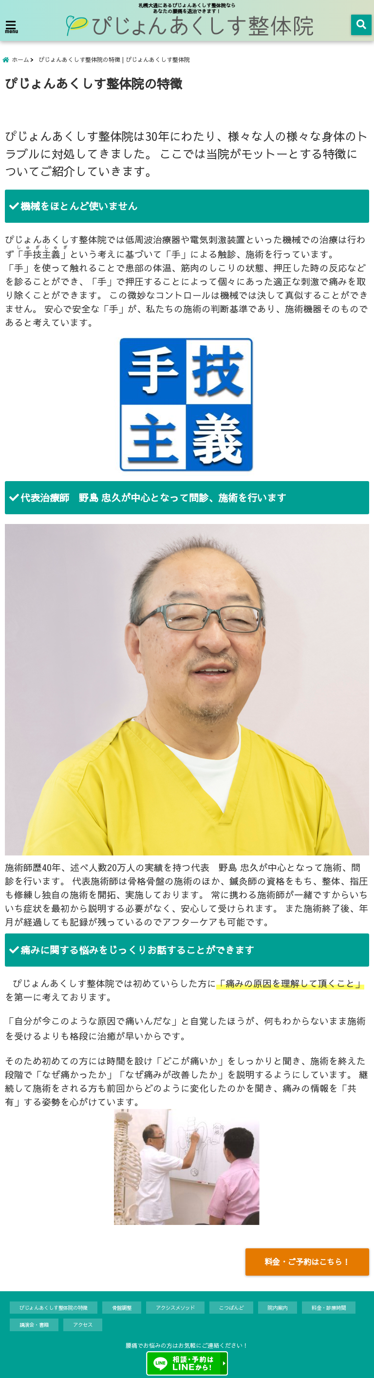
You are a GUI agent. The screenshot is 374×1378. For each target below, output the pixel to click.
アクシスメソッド (175, 1307)
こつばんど (231, 1307)
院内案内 (277, 1307)
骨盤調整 (121, 1307)
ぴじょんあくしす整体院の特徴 (53, 1307)
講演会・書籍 (34, 1324)
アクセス (83, 1324)
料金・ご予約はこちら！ (307, 1261)
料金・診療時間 (329, 1307)
